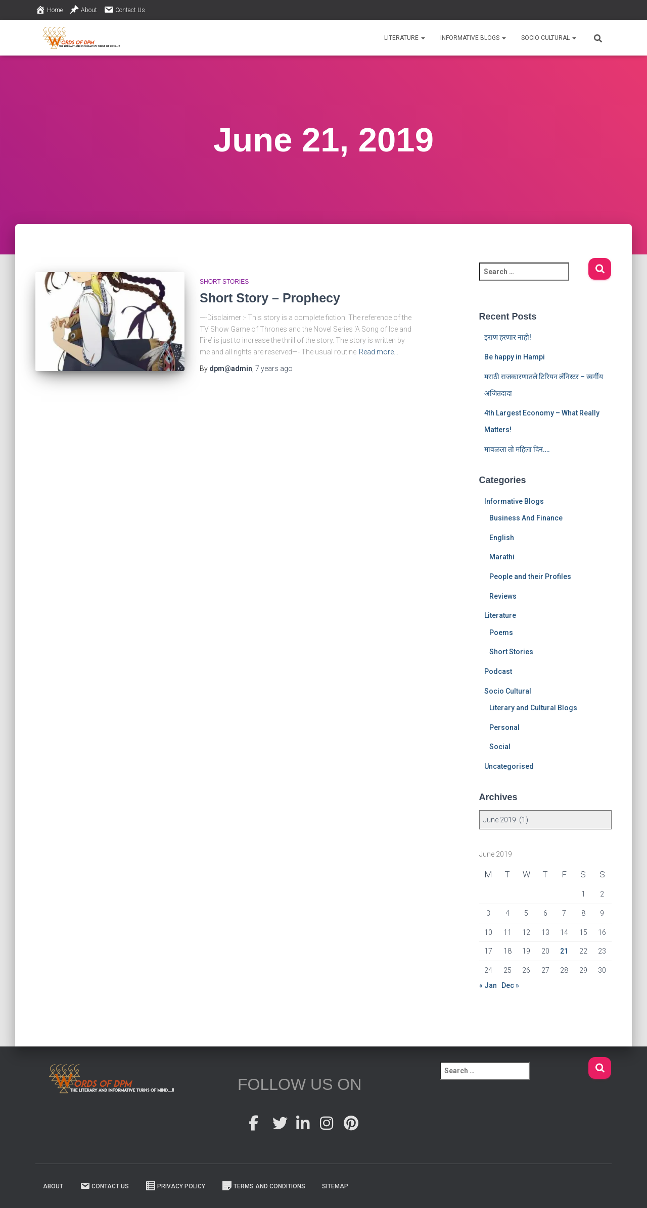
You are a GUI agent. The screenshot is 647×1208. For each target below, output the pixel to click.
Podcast (498, 671)
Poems (501, 632)
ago (274, 368)
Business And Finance (526, 518)
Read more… (378, 352)
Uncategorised (509, 766)
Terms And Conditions (263, 1186)
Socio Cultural (548, 37)
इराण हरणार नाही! (507, 337)
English (501, 538)
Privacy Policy (175, 1186)
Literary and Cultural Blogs (533, 708)
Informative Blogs (473, 37)
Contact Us (124, 10)
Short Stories (224, 281)
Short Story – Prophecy (270, 298)
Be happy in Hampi (514, 357)
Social (500, 747)
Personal (504, 727)
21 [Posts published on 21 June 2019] (564, 951)
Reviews (503, 596)
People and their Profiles (530, 576)
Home (49, 10)
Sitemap (335, 1186)
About (83, 10)
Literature (404, 37)
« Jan (488, 985)
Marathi (502, 557)
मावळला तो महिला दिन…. (517, 449)
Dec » (510, 985)
